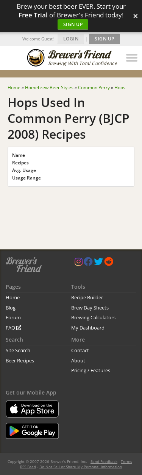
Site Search (18, 350)
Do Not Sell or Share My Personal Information (80, 466)
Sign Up (73, 24)
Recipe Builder (87, 297)
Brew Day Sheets (90, 307)
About (78, 360)
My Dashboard (88, 327)
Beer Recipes (20, 360)
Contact (80, 350)
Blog (11, 307)
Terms (126, 461)
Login (71, 39)
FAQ (13, 327)
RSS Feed (28, 466)
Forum (13, 317)
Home (13, 297)
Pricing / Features (90, 370)
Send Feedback (104, 461)
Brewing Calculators (93, 317)
